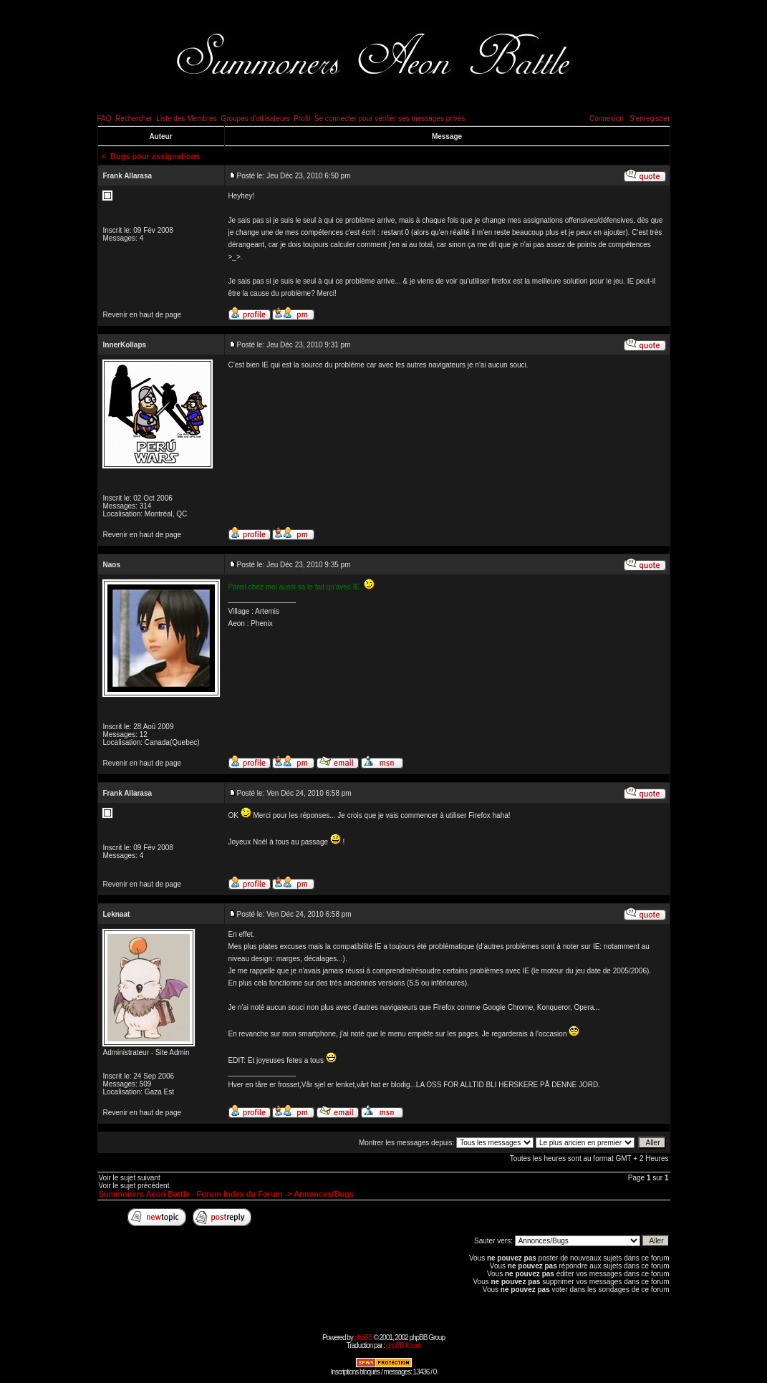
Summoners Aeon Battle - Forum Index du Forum (191, 1194)
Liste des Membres (186, 118)
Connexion (606, 118)
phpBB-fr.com (403, 1345)
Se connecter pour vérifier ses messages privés (389, 118)
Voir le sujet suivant (129, 1178)
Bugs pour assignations (155, 156)
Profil (302, 118)
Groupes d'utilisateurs (255, 118)
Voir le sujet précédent (134, 1186)
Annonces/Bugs (324, 1194)
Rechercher (134, 118)
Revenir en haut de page (142, 315)
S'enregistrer (649, 118)
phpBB (363, 1337)
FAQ (104, 118)
